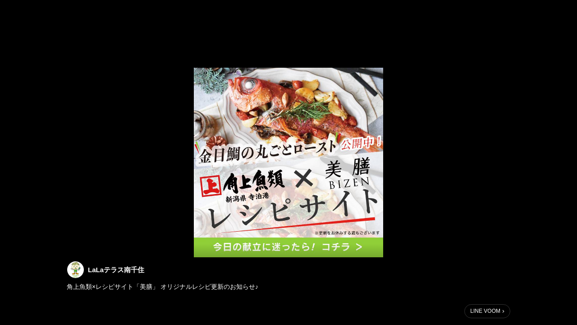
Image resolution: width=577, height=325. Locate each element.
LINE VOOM (485, 311)
